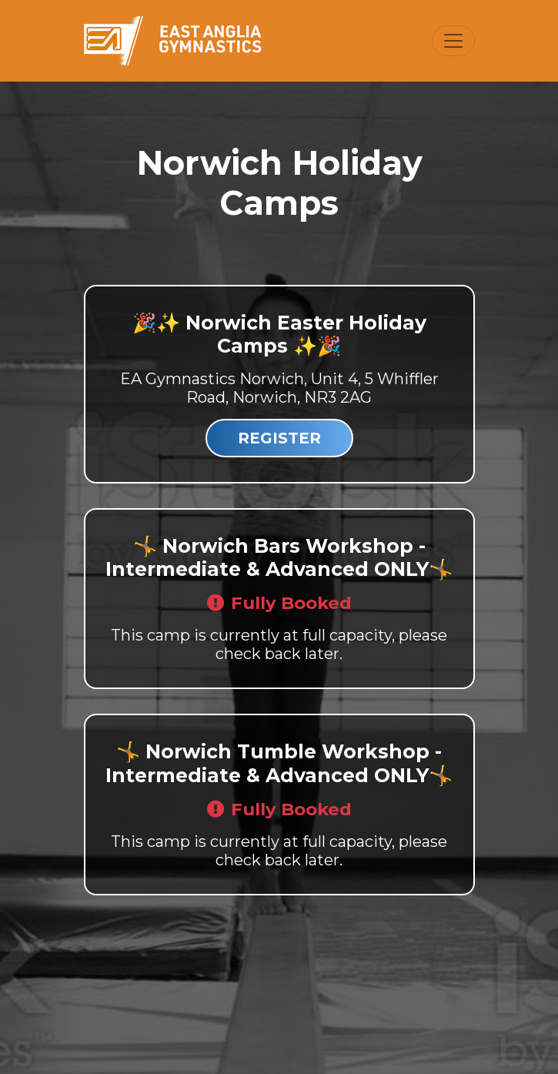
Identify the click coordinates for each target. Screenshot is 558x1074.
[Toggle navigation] (453, 40)
